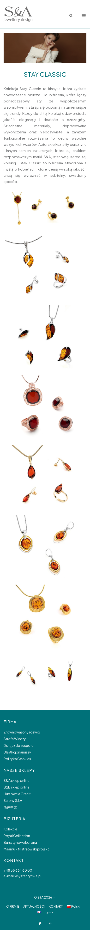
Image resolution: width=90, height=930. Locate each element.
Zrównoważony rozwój (22, 732)
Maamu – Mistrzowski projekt (26, 849)
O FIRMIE (12, 906)
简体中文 (10, 807)
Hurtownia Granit (17, 794)
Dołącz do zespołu (19, 745)
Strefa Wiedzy (15, 739)
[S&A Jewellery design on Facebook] (40, 924)
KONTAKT (56, 906)
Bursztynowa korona (20, 842)
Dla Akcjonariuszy (17, 752)
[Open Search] (71, 16)
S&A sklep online (17, 780)
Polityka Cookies (17, 759)
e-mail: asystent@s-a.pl (22, 876)
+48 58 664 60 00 (18, 870)
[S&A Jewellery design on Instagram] (50, 924)
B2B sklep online (17, 787)
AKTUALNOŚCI (34, 906)
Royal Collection (17, 836)
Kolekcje (10, 829)
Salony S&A (13, 800)
